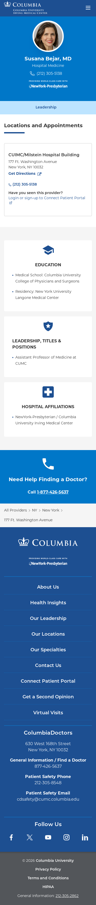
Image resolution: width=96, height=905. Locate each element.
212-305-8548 (48, 782)
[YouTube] (48, 837)
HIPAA (48, 887)
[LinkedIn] (85, 837)
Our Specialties (48, 650)
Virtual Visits (48, 713)
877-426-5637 (48, 766)
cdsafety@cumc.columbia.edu (48, 799)
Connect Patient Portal (48, 681)
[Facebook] (11, 837)
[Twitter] (30, 837)
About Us (48, 587)
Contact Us (48, 665)
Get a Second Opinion (48, 697)
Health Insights (48, 603)
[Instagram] (66, 837)
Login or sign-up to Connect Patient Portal (46, 198)
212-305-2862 (67, 895)
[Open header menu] (88, 7)
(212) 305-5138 (49, 73)
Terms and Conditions (48, 878)
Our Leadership (48, 618)
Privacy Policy (48, 870)
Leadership (46, 107)
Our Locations (48, 634)
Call (48, 492)
